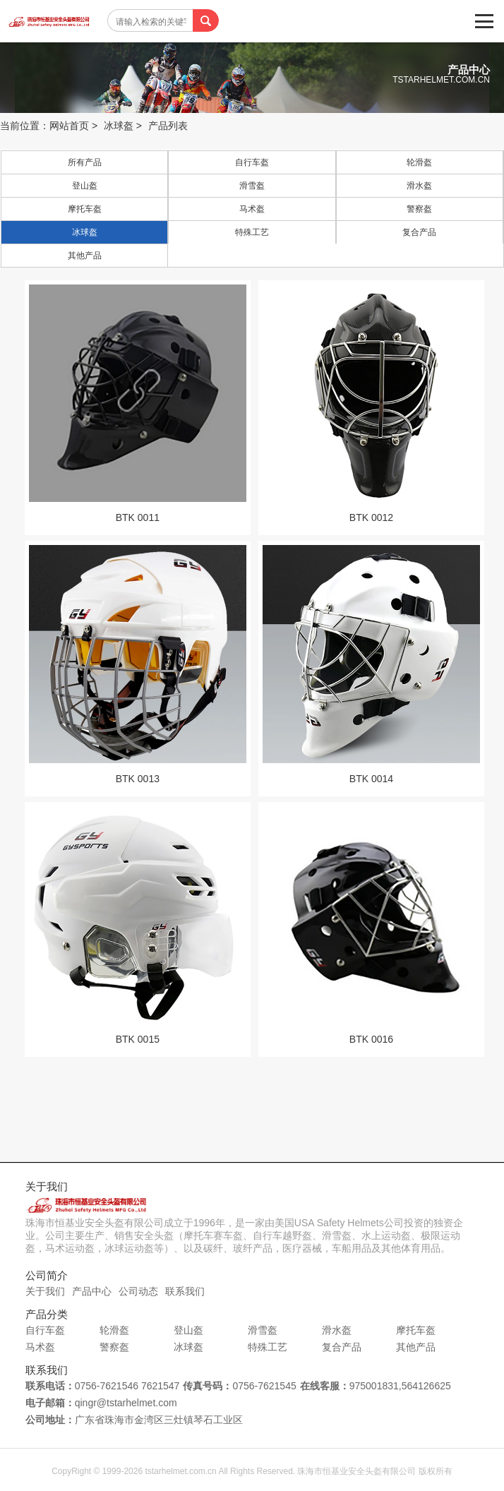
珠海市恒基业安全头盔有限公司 (53, 24)
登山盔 (84, 186)
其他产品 (85, 256)
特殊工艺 (252, 232)
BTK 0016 (371, 1039)
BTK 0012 (371, 517)
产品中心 (92, 1291)
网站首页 (69, 125)
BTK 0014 (371, 778)
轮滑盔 (419, 162)
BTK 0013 (138, 778)
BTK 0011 (138, 517)
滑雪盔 (252, 186)
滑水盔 (419, 186)
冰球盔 (118, 125)
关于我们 (45, 1291)
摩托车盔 (85, 209)
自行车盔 (252, 162)
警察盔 (419, 209)
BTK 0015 (138, 1039)
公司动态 (138, 1291)
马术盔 (252, 209)
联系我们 (185, 1291)
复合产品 (419, 232)
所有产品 (85, 162)
